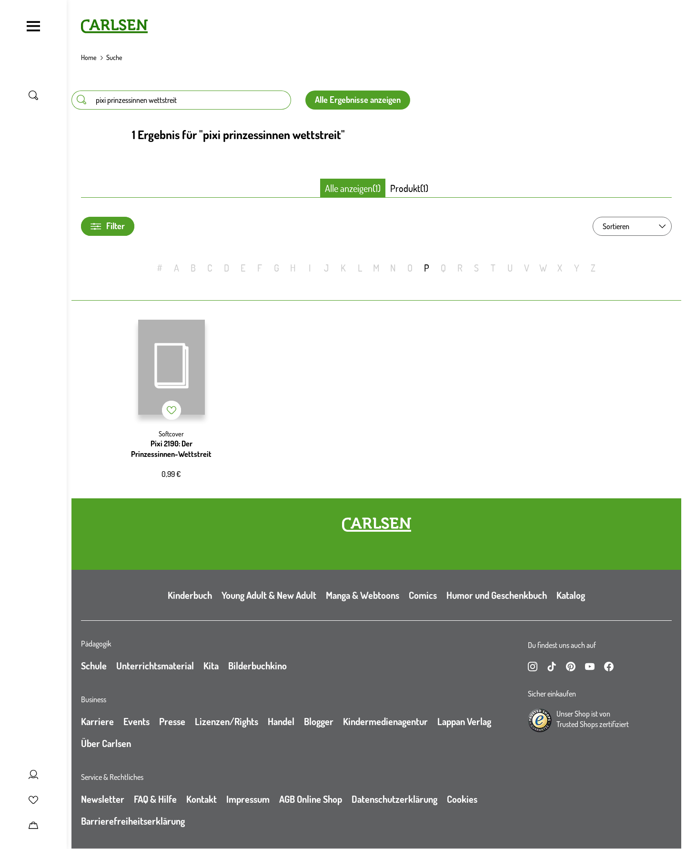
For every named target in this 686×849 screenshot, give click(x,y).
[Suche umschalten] (33, 95)
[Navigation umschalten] (33, 26)
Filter (108, 226)
